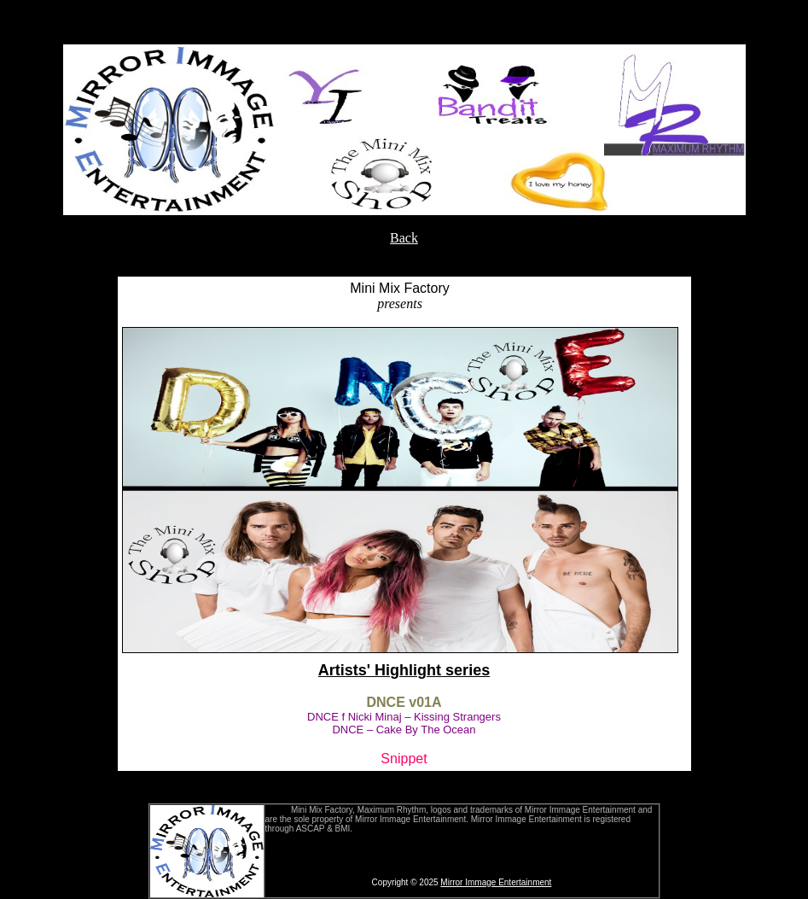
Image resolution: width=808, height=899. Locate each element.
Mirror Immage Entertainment (495, 882)
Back (404, 238)
